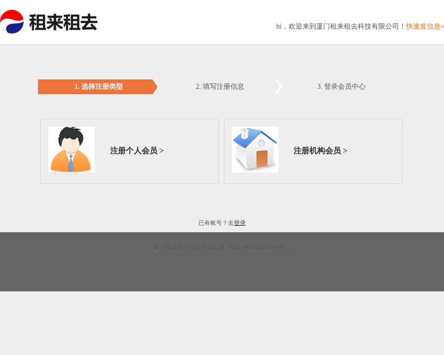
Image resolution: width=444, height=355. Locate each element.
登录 (240, 222)
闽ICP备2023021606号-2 (259, 247)
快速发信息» (425, 26)
